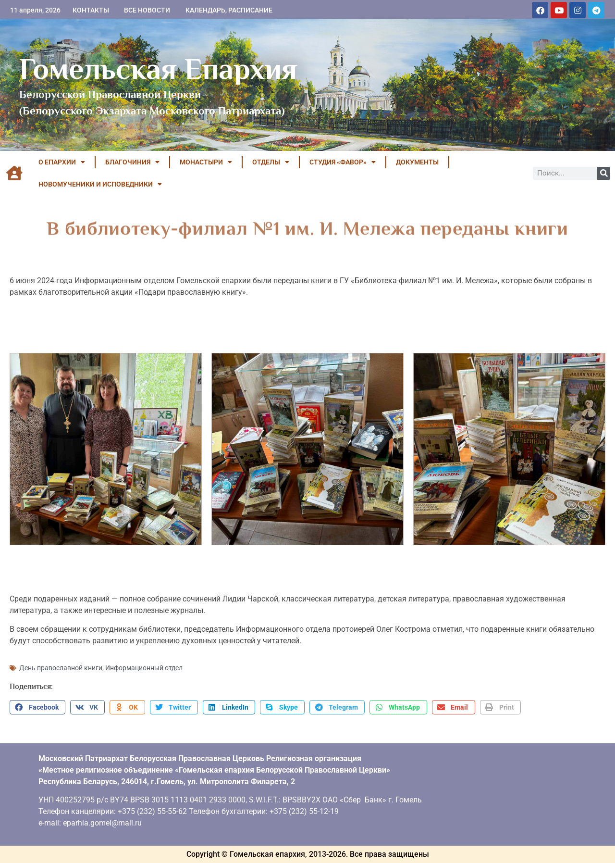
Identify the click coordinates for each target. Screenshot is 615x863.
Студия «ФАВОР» (342, 162)
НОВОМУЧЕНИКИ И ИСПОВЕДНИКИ (100, 184)
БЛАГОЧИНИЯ (132, 162)
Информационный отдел (144, 668)
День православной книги (60, 668)
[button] (37, 707)
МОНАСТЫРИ (206, 162)
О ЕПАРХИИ (61, 162)
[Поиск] (603, 173)
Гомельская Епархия (158, 69)
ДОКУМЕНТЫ (417, 162)
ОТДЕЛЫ (270, 162)
